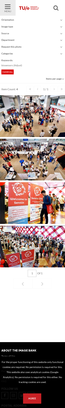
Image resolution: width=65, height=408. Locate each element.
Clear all (7, 72)
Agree (32, 398)
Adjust (17, 65)
